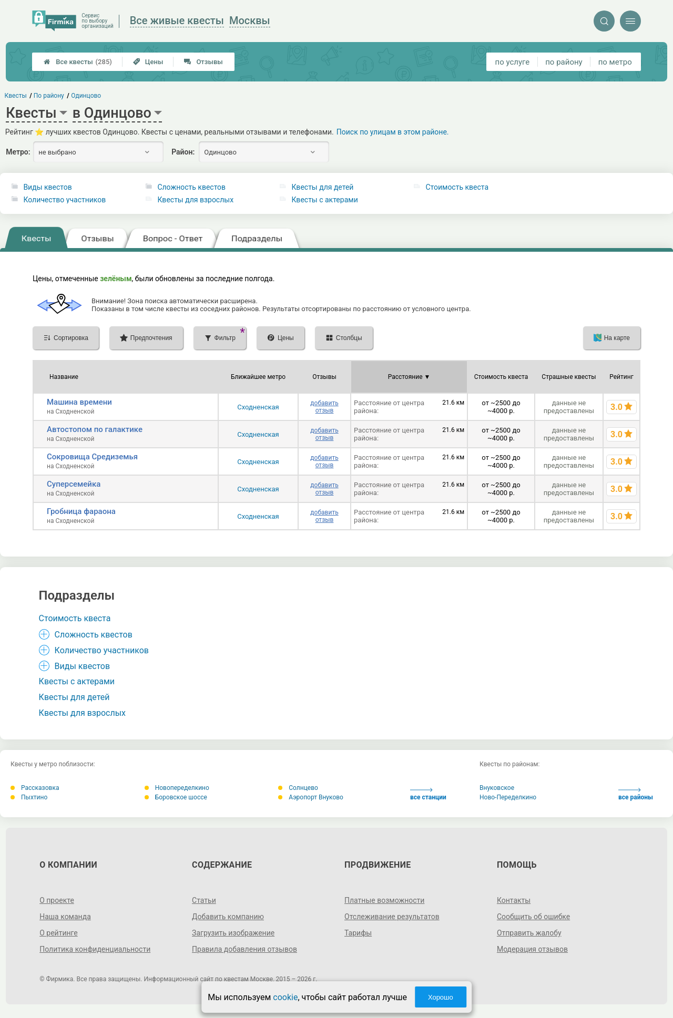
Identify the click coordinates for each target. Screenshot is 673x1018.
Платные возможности (384, 900)
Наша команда (65, 916)
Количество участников (64, 199)
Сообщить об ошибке (533, 916)
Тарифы (358, 933)
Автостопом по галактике (94, 429)
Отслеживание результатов (392, 916)
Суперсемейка (73, 484)
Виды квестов (47, 187)
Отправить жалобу (529, 933)
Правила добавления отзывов (244, 949)
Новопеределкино (177, 787)
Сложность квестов (191, 187)
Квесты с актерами (324, 199)
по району (563, 62)
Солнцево (298, 787)
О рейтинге (58, 933)
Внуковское (497, 787)
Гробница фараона (81, 511)
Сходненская (258, 407)
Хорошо (440, 997)
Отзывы (203, 62)
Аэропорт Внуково (310, 797)
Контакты (514, 900)
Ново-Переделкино (508, 797)
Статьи (204, 900)
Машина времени (79, 402)
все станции (428, 794)
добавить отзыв (324, 406)
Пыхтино (29, 797)
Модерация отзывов (532, 949)
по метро (615, 62)
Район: (183, 152)
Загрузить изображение (233, 933)
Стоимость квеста (456, 187)
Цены (148, 62)
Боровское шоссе (176, 797)
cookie (285, 997)
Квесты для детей (322, 187)
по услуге (512, 62)
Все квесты (78, 62)
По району (49, 95)
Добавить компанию (228, 916)
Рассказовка (35, 787)
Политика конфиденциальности (94, 949)
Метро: (18, 152)
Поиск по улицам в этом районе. (392, 132)
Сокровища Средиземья (92, 456)
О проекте (56, 900)
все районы (635, 794)
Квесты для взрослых (195, 199)
